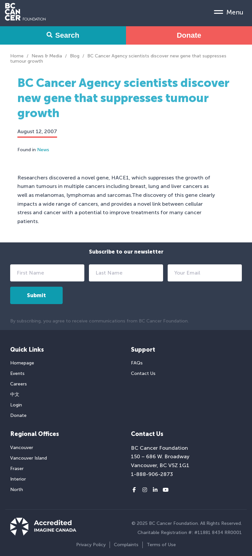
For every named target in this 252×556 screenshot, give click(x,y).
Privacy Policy (91, 544)
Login (16, 405)
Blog (74, 56)
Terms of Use (161, 544)
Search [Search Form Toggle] (63, 35)
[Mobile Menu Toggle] (228, 12)
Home (17, 56)
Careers (18, 384)
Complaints (126, 544)
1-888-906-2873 (152, 474)
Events (17, 373)
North (16, 489)
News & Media (47, 56)
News (43, 150)
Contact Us (143, 373)
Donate (189, 35)
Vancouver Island (28, 458)
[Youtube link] (165, 490)
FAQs (137, 363)
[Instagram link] (144, 490)
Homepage (22, 363)
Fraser (17, 468)
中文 (14, 394)
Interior (18, 479)
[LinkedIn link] (155, 490)
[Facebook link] (134, 490)
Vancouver (21, 447)
